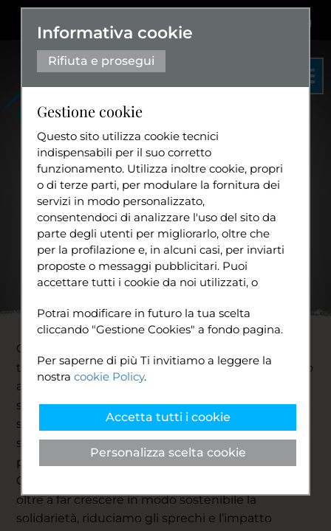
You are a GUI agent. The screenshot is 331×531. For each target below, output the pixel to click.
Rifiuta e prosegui (101, 61)
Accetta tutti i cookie (168, 417)
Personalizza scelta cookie (168, 452)
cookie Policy (109, 376)
